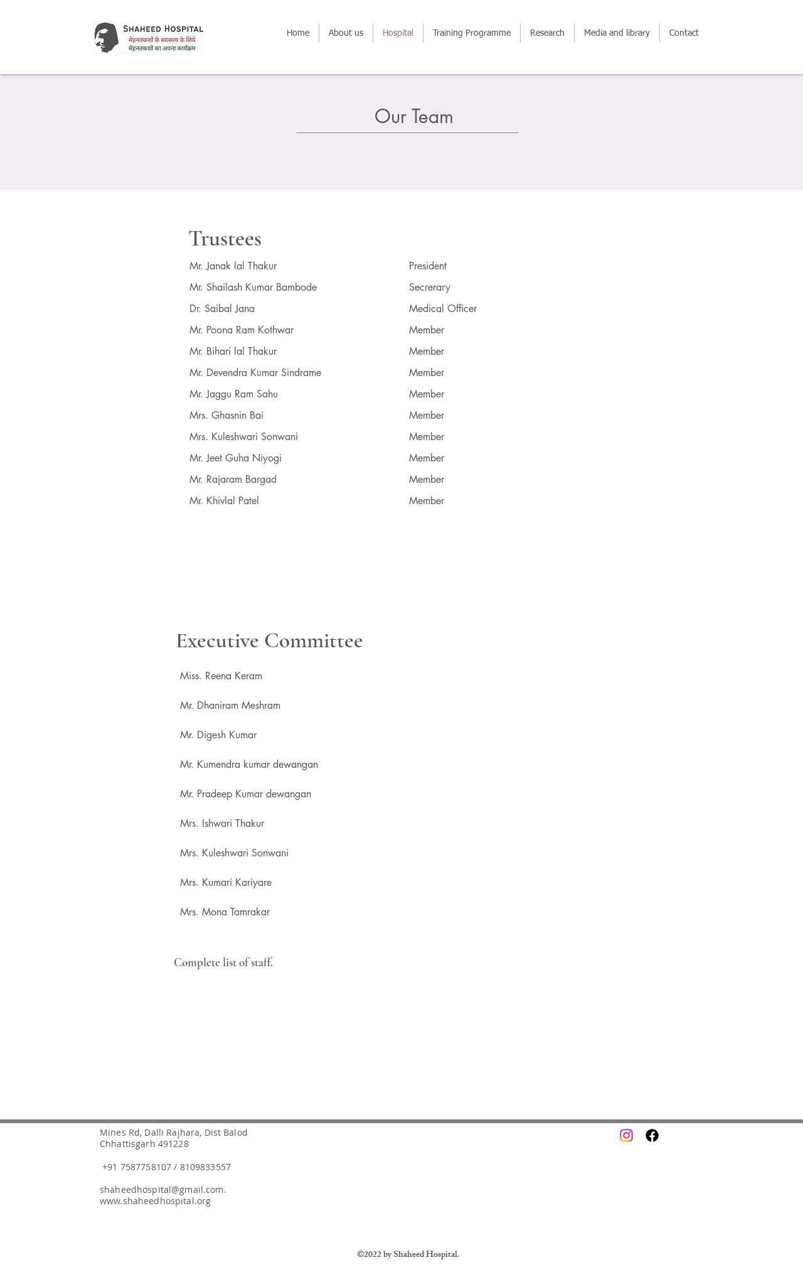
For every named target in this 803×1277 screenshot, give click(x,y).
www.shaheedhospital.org (155, 1201)
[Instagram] (626, 1135)
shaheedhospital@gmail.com (162, 1189)
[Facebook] (652, 1135)
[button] (471, 33)
